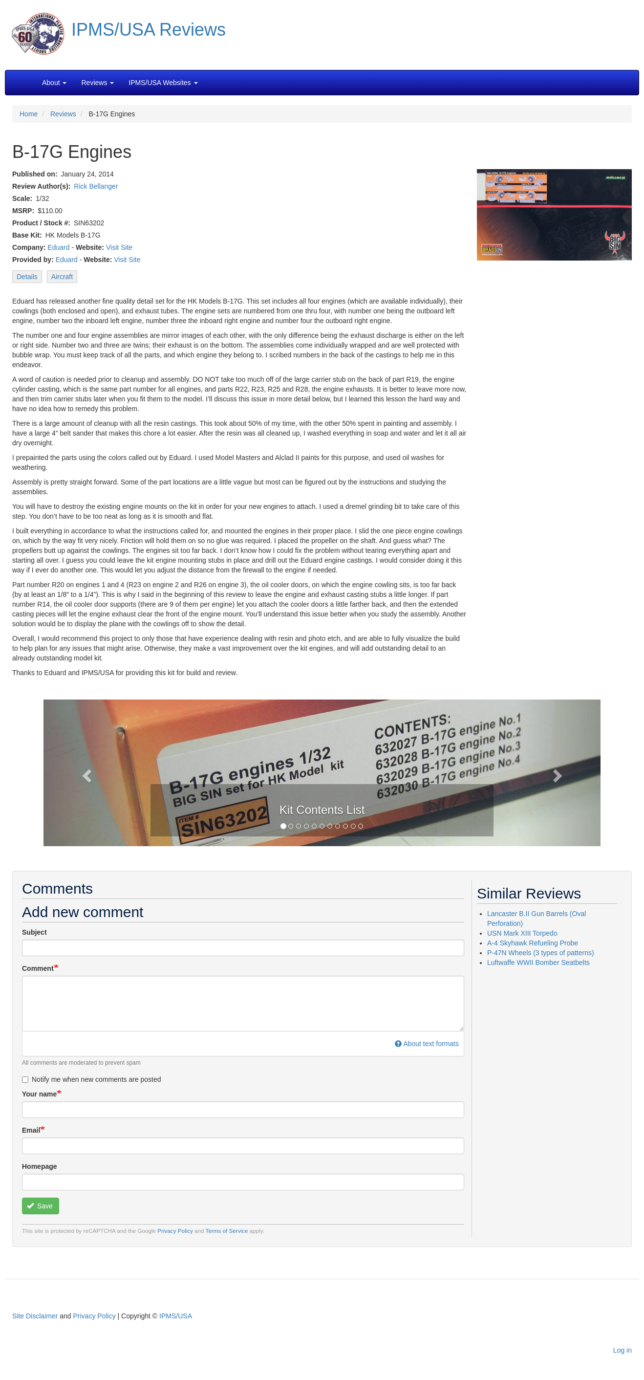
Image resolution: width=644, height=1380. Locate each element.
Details (27, 277)
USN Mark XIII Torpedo (522, 933)
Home (29, 114)
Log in (622, 1350)
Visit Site (119, 247)
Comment (38, 968)
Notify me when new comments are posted (91, 1079)
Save (40, 1206)
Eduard (58, 247)
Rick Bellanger (96, 186)
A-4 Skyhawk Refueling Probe (532, 943)
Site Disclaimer (35, 1316)
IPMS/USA (175, 1316)
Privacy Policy (175, 1230)
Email (31, 1130)
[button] (322, 772)
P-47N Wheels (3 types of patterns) (540, 953)
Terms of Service (227, 1230)
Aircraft (62, 277)
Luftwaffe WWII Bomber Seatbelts (538, 962)
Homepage (39, 1166)
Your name (39, 1094)
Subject (34, 932)
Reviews (63, 114)
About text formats (427, 1044)
